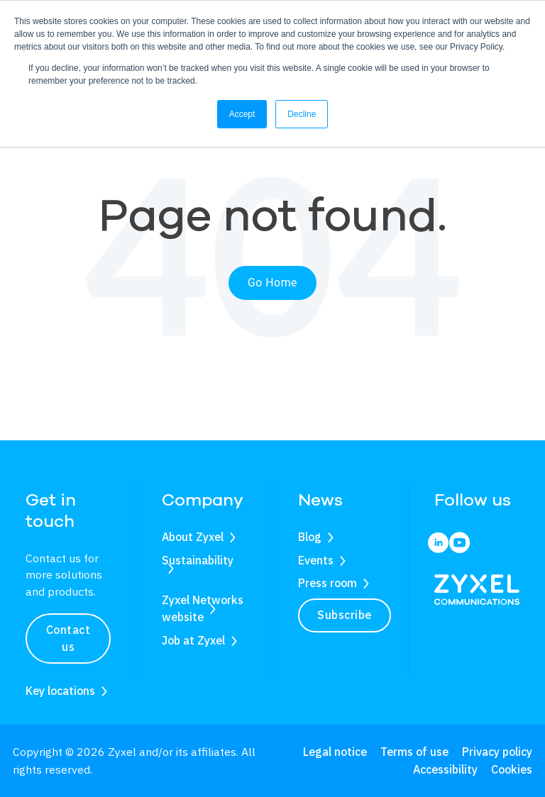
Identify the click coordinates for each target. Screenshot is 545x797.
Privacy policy (497, 752)
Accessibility (445, 769)
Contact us (68, 638)
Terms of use (414, 752)
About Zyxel (193, 537)
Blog (309, 537)
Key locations (60, 691)
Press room (327, 583)
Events (316, 560)
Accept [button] (242, 114)
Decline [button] (301, 114)
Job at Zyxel (193, 640)
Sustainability (197, 560)
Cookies (511, 769)
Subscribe (344, 615)
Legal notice (335, 752)
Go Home (272, 282)
